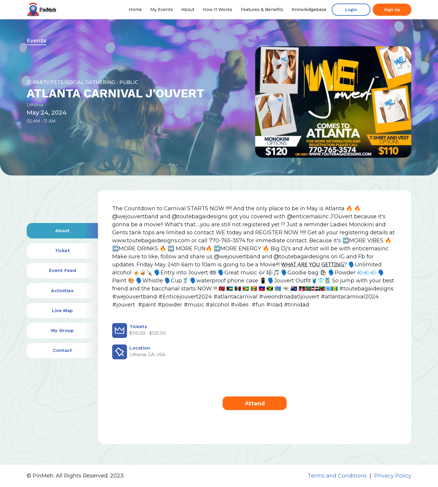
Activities (62, 290)
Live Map (62, 310)
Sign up (392, 9)
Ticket (62, 250)
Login (351, 9)
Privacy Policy (392, 475)
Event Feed (62, 270)
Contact (62, 350)
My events (161, 9)
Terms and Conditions (337, 475)
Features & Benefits (262, 9)
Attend (255, 403)
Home (135, 9)
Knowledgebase (309, 9)
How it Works (217, 9)
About (187, 9)
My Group (62, 330)
